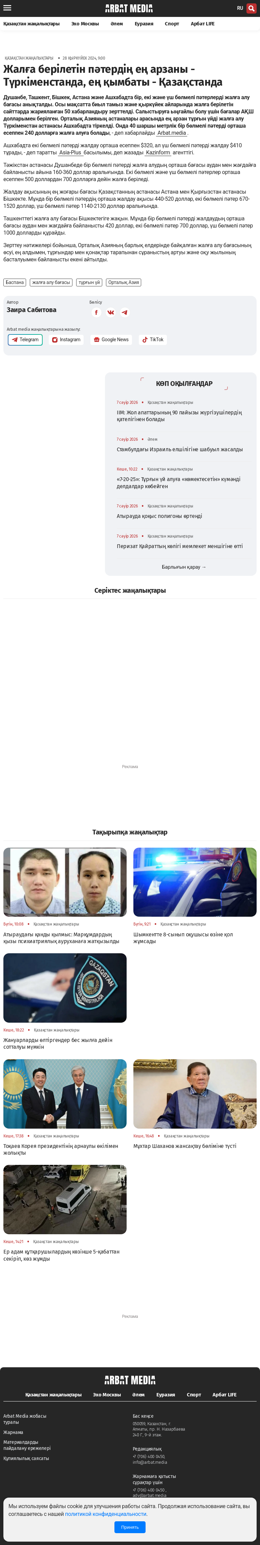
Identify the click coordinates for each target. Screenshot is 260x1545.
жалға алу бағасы (51, 282)
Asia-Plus (70, 152)
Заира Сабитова (32, 310)
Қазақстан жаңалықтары (31, 24)
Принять (130, 1527)
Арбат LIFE (203, 24)
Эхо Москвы (85, 24)
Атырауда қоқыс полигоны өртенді (159, 516)
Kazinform (158, 152)
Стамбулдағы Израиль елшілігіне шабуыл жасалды (180, 449)
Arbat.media (171, 133)
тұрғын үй (89, 282)
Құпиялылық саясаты (26, 1458)
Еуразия (144, 24)
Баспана (15, 282)
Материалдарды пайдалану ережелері (26, 1445)
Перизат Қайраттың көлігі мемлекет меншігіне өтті (180, 546)
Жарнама (13, 1432)
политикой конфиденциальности (105, 1514)
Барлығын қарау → (184, 567)
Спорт (172, 24)
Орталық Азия (123, 282)
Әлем (117, 24)
